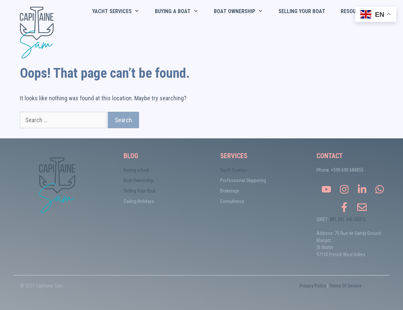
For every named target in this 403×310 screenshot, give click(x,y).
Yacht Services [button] (119, 11)
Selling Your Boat (301, 11)
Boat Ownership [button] (242, 11)
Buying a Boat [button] (180, 11)
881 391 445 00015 (348, 219)
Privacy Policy (313, 285)
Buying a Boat (136, 170)
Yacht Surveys (233, 170)
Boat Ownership (139, 180)
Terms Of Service (345, 285)
